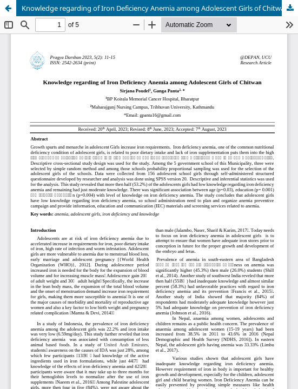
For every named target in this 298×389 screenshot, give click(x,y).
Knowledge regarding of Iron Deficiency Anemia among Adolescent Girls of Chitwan (155, 8)
